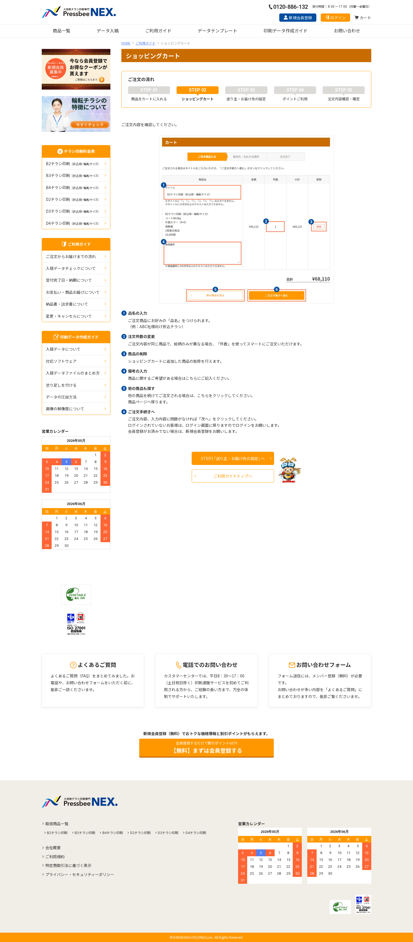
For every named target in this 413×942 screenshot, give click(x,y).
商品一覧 (61, 30)
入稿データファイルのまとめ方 (73, 373)
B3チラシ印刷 (72, 175)
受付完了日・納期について (69, 280)
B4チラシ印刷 (72, 187)
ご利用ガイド (158, 30)
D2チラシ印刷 (72, 199)
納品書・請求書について (67, 304)
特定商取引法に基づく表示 (68, 865)
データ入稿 (108, 30)
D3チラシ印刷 (72, 211)
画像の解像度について (65, 408)
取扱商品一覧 (56, 823)
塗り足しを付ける (61, 385)
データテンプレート (217, 30)
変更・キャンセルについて (69, 316)
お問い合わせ (347, 30)
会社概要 (53, 847)
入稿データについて (63, 349)
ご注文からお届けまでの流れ (71, 256)
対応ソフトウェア (61, 361)
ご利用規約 (55, 856)
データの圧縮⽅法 (61, 397)
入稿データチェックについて (71, 268)
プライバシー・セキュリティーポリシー (79, 874)
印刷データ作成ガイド (286, 30)
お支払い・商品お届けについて (73, 292)
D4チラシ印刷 (72, 223)
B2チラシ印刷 (72, 163)
